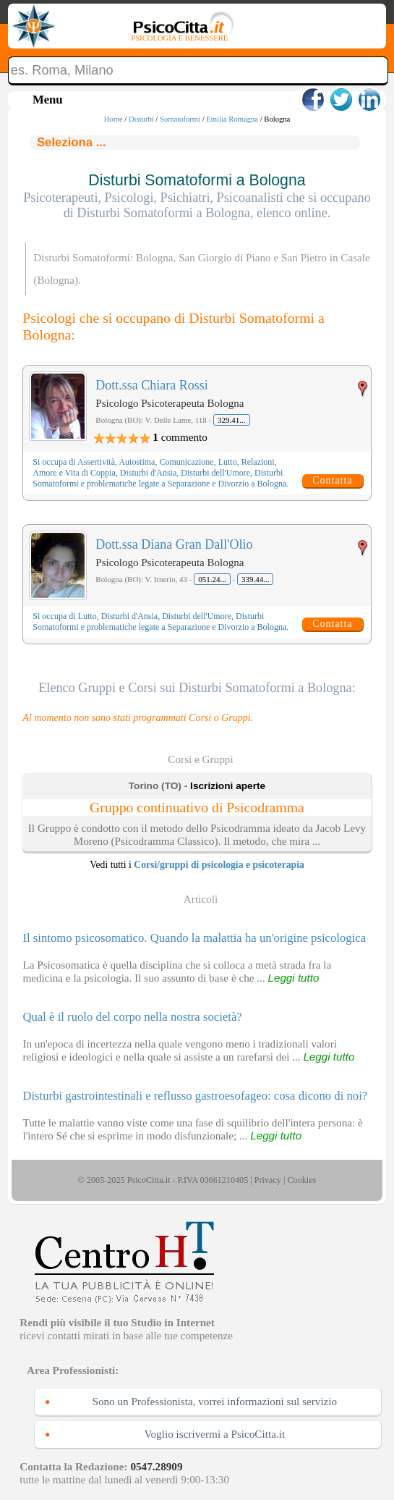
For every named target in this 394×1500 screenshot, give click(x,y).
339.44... (255, 579)
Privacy (267, 1180)
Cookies (301, 1180)
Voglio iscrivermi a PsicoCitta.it (215, 1434)
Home (113, 119)
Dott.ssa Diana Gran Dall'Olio (173, 544)
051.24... (212, 579)
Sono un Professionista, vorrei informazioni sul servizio (214, 1401)
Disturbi (141, 119)
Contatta (332, 480)
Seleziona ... (71, 142)
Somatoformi (180, 119)
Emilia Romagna (232, 119)
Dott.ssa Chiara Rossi (151, 385)
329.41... (232, 420)
